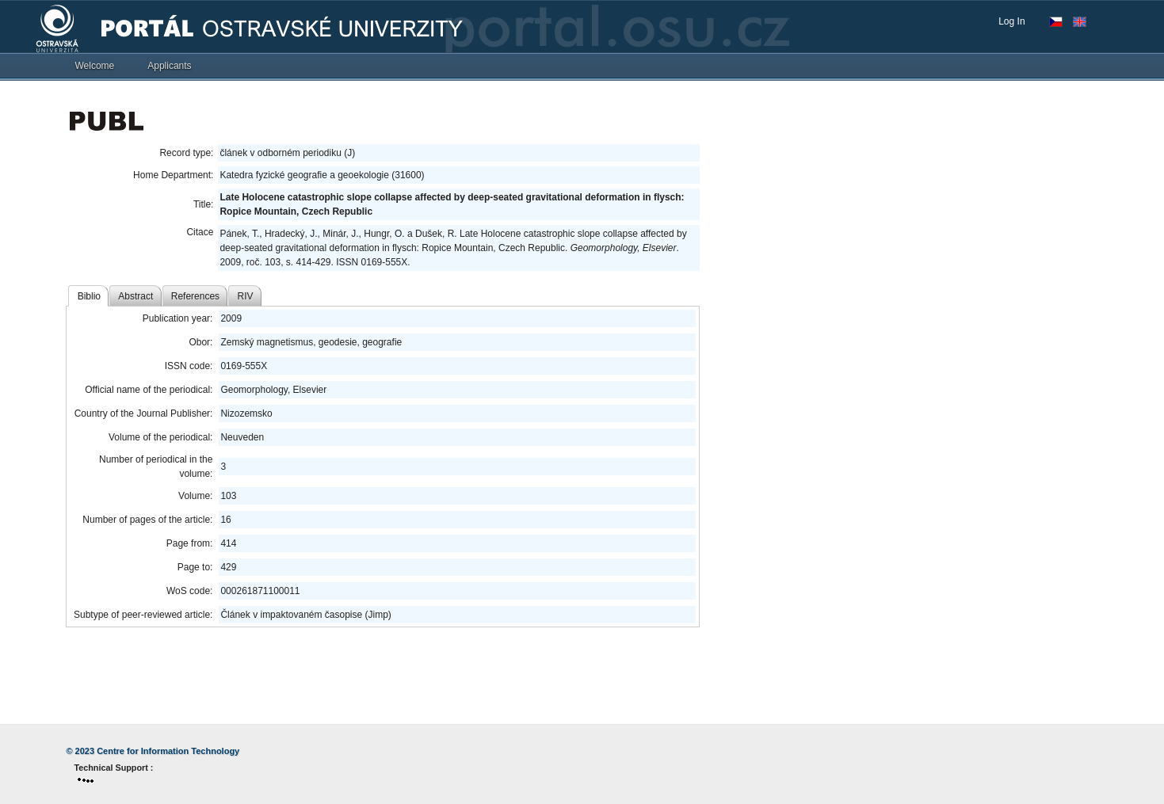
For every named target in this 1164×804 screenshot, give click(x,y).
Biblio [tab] (89, 296)
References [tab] (195, 296)
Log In (1011, 21)
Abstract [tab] (135, 296)
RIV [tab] (246, 296)
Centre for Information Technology (168, 751)
